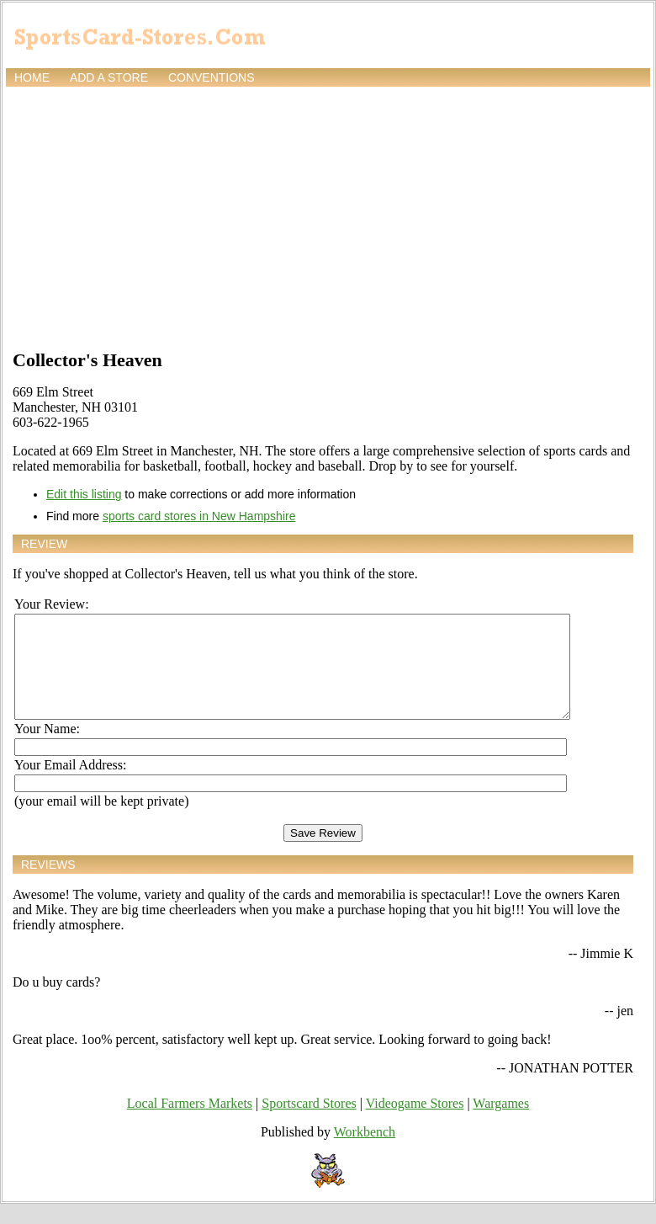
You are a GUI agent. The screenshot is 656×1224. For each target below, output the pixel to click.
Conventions (211, 77)
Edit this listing (83, 494)
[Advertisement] (328, 216)
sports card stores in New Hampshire (199, 516)
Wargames (501, 1123)
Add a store (109, 77)
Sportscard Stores (309, 1123)
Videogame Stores (415, 1123)
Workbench (364, 1152)
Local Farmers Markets (189, 1123)
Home (32, 77)
